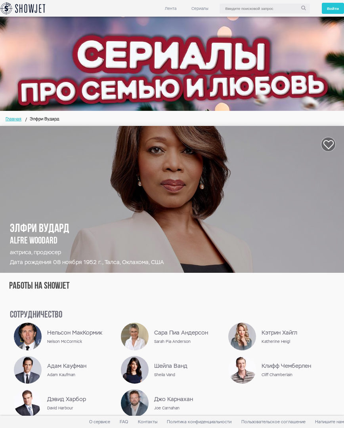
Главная (13, 119)
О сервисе (99, 421)
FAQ (124, 421)
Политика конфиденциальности (199, 421)
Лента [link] (170, 8)
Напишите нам (329, 421)
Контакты (147, 421)
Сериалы (199, 8)
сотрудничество (36, 315)
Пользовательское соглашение (273, 421)
